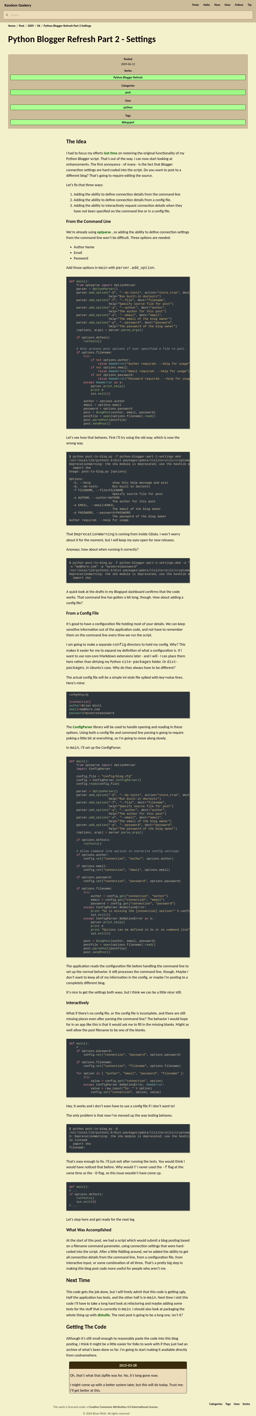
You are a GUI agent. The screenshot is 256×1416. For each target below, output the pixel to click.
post (128, 92)
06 (38, 25)
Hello (206, 5)
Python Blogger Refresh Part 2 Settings (67, 25)
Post (21, 25)
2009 (31, 25)
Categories (215, 1400)
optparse (104, 232)
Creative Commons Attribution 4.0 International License (124, 1403)
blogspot (128, 122)
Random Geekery (17, 5)
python (128, 107)
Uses (237, 1400)
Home (12, 25)
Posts (195, 5)
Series (246, 1400)
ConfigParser (82, 725)
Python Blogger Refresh (128, 77)
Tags (228, 1400)
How (228, 5)
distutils (103, 1311)
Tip (250, 5)
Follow (239, 5)
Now (217, 5)
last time (110, 153)
